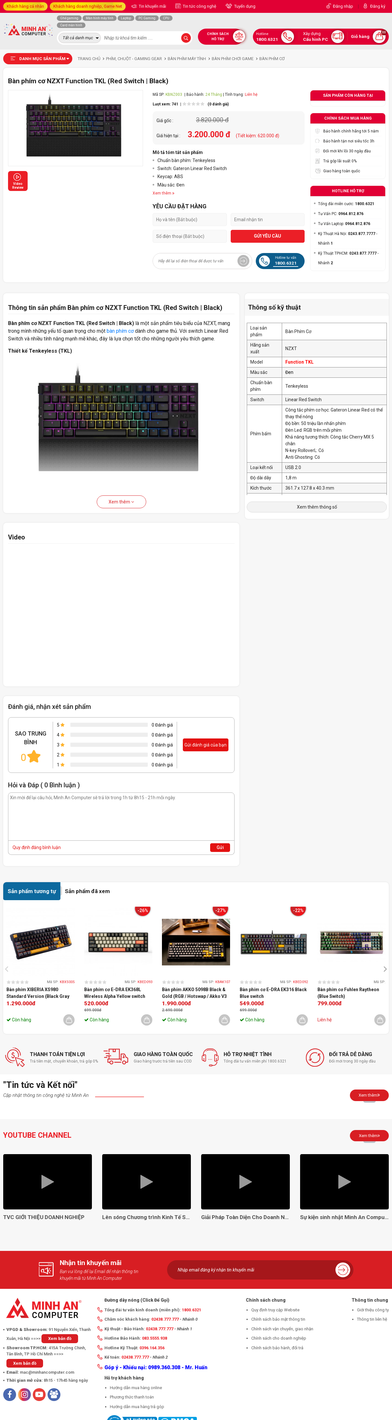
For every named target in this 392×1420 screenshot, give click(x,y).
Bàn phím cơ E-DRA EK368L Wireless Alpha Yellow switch (114, 993)
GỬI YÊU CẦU (267, 236)
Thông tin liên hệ (372, 1319)
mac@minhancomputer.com (47, 1372)
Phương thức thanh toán (132, 1397)
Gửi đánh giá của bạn (205, 744)
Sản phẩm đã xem (87, 891)
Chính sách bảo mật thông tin (278, 1319)
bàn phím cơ (120, 331)
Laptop (126, 18)
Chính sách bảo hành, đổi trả (277, 1347)
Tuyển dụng (244, 6)
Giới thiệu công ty (373, 1309)
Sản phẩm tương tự (32, 891)
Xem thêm (121, 501)
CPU (166, 18)
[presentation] (8, 968)
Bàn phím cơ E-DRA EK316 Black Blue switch (273, 993)
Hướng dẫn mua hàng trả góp (137, 1406)
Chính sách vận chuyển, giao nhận (282, 1328)
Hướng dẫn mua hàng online (136, 1387)
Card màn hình (71, 25)
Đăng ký (377, 6)
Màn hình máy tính (99, 18)
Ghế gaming (69, 18)
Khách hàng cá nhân (25, 6)
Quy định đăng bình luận (37, 847)
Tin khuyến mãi (152, 6)
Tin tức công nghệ (199, 6)
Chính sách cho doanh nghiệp (278, 1338)
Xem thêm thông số (317, 507)
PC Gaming (147, 18)
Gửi (220, 847)
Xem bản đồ (59, 1338)
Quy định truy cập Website (275, 1309)
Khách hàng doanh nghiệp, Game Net (87, 6)
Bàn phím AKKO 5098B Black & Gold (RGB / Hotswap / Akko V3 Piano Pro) (194, 993)
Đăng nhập (343, 6)
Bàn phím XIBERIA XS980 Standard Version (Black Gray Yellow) (37, 993)
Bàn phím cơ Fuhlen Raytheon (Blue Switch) (348, 993)
